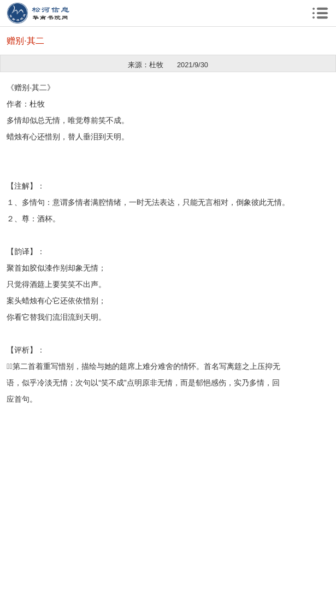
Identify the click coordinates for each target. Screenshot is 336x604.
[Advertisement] (168, 483)
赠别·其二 (25, 40)
